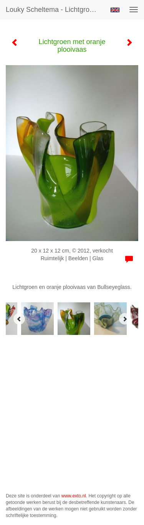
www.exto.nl (73, 496)
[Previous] (19, 319)
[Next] (125, 319)
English (115, 10)
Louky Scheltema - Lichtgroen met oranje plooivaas (55, 9)
